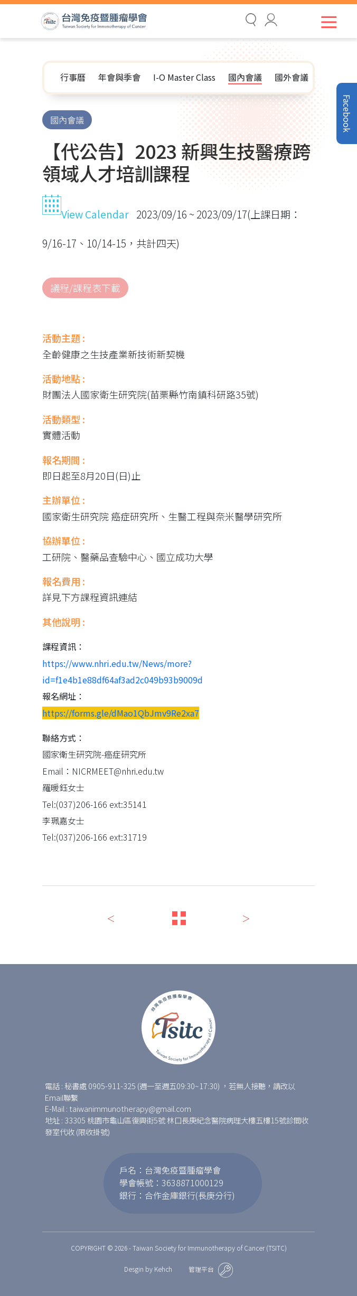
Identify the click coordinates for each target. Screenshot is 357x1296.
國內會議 (245, 77)
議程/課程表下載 (85, 287)
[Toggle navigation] (326, 22)
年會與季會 (119, 77)
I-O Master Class (184, 77)
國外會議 (291, 77)
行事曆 (73, 77)
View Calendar (85, 214)
